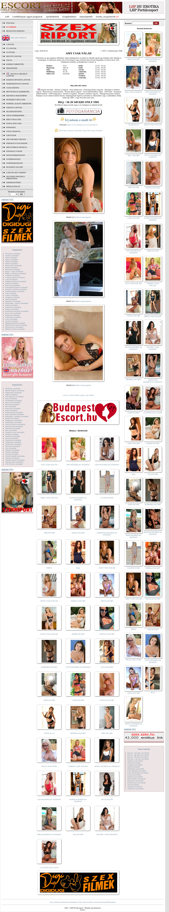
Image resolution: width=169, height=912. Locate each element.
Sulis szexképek (11, 430)
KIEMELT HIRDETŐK (15, 64)
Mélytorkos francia (16, 147)
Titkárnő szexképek (12, 450)
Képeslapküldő (86, 16)
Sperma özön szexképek (14, 426)
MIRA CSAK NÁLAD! (49, 498)
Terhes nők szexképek (13, 444)
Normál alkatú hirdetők (18, 104)
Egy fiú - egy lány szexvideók (138, 753)
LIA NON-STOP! (107, 498)
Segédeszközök (14, 111)
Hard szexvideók (133, 767)
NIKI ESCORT (107, 733)
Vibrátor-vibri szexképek (14, 462)
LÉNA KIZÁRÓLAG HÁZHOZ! (107, 465)
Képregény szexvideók (135, 769)
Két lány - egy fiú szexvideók (138, 759)
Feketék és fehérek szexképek (16, 289)
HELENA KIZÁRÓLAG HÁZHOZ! (153, 533)
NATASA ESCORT (107, 700)
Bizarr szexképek (11, 267)
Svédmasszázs (13, 159)
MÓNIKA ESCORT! (78, 733)
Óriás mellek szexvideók (136, 779)
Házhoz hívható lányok (18, 80)
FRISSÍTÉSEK (11, 68)
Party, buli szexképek (13, 402)
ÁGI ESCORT (78, 834)
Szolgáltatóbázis (69, 16)
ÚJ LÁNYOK (11, 48)
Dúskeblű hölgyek (15, 100)
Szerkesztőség (100, 902)
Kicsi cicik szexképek (13, 313)
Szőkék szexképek (12, 434)
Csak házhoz (12, 88)
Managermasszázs (15, 155)
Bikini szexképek (11, 263)
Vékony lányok (14, 108)
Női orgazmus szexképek (14, 396)
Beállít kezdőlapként (70, 902)
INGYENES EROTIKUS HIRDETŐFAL (15, 177)
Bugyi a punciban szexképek (15, 273)
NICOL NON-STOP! (49, 766)
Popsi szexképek (11, 410)
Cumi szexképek (11, 279)
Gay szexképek (10, 293)
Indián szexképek (11, 305)
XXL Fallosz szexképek (14, 464)
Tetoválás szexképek (12, 446)
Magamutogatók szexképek (15, 323)
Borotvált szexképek (12, 269)
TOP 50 (9, 60)
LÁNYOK (10, 44)
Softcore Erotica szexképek (15, 424)
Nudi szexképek (11, 398)
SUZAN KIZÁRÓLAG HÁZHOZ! (78, 499)
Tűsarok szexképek (12, 458)
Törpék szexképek (11, 452)
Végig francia (13, 131)
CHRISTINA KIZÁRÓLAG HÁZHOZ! (107, 534)
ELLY (153, 693)
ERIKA (49, 568)
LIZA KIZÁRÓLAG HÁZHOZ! (49, 799)
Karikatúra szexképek (13, 307)
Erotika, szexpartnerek (105, 16)
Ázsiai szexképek (11, 261)
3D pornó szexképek (12, 254)
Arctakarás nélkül (16, 139)
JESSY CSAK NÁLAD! (49, 601)
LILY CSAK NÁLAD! (49, 465)
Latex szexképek (11, 319)
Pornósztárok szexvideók (136, 783)
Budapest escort (14, 167)
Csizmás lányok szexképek (15, 277)
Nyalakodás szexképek (13, 400)
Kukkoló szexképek (12, 315)
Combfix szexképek (12, 275)
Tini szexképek (10, 448)
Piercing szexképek (12, 404)
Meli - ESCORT (133, 155)
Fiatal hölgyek (14, 123)
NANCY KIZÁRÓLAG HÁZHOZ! (133, 725)
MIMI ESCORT (153, 251)
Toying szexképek (11, 454)
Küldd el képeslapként (83, 217)
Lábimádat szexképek (13, 317)
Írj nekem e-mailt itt (78, 120)
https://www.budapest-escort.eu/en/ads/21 (82, 125)
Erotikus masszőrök (16, 96)
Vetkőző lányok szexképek (15, 460)
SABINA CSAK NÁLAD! (78, 766)
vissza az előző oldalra (71, 395)
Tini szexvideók (133, 785)
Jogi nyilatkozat (55, 902)
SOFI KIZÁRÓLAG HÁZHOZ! (78, 465)
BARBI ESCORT (78, 634)
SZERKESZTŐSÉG (13, 182)
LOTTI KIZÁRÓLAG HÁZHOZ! (78, 667)
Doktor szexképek (11, 283)
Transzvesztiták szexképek (15, 456)
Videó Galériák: (144, 749)
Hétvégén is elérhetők (17, 92)
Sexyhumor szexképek (13, 422)
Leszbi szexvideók (134, 775)
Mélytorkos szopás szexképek (16, 325)
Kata (78, 568)
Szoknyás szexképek (12, 436)
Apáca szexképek (11, 260)
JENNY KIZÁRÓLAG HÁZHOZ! (107, 766)
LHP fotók (11, 135)
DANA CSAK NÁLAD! (49, 634)
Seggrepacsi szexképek (13, 420)
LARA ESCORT (78, 700)
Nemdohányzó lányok (17, 84)
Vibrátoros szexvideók (135, 789)
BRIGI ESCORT (133, 59)
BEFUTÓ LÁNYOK (13, 56)
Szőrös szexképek (11, 438)
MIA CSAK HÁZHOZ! (133, 92)
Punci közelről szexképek (14, 414)
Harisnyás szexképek (13, 301)
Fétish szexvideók (133, 763)
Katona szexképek (11, 309)
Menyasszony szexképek (14, 327)
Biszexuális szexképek (13, 265)
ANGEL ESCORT (78, 533)
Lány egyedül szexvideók (136, 771)
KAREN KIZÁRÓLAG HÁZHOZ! (78, 800)
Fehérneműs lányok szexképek (16, 287)
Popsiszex (11, 127)
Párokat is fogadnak (16, 143)
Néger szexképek (11, 394)
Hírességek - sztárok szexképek (16, 303)
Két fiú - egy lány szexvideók (138, 755)
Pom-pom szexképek (12, 408)
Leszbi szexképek (11, 321)
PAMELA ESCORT (78, 601)
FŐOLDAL (10, 23)
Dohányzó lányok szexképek (15, 281)
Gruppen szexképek (12, 297)
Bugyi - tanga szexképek (14, 271)
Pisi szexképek (10, 406)
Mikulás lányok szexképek (15, 329)
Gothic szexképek (11, 295)
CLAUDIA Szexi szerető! (49, 868)
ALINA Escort (49, 733)
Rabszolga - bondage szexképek (17, 416)
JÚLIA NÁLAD (107, 799)
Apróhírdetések (52, 16)
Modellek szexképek (12, 389)
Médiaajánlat (111, 902)
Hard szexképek (11, 299)
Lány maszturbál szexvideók (137, 773)
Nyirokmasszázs (14, 163)
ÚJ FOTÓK (10, 52)
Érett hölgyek (13, 119)
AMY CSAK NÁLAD (107, 568)
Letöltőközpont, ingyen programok (28, 16)
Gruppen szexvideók (134, 765)
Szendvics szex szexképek (14, 432)
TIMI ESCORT (49, 533)
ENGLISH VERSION (18, 38)
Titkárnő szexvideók (134, 787)
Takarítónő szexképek (13, 440)
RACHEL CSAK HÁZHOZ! (107, 834)
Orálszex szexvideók (134, 777)
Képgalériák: (17, 250)
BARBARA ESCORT (49, 667)
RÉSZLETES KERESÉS (15, 31)
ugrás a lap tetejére (87, 395)
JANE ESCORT (49, 700)
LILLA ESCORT (107, 667)
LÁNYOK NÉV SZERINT (16, 173)
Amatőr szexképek (12, 256)
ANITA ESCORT (107, 601)
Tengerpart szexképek (13, 442)
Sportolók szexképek (12, 428)
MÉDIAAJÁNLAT (13, 186)
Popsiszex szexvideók (135, 781)
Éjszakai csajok (14, 151)
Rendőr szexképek (12, 418)
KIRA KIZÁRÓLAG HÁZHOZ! (49, 834)
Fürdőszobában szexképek (14, 291)
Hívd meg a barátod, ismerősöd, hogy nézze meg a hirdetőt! (78, 130)
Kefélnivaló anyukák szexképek (17, 311)
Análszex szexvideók (135, 761)
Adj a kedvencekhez (86, 902)
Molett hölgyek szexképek (14, 390)
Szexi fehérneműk (15, 115)
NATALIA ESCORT (107, 634)
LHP (7, 16)
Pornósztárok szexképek (14, 412)
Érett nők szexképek (12, 285)
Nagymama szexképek (13, 392)
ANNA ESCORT (133, 443)
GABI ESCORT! (133, 413)
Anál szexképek (11, 258)
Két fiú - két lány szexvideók (137, 757)
